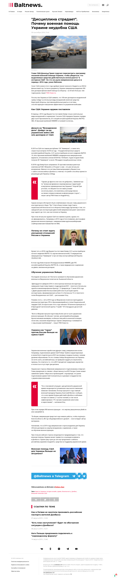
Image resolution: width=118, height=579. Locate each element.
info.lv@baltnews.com (48, 572)
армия (59, 492)
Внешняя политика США (39, 493)
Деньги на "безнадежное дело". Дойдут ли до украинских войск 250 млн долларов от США (44, 131)
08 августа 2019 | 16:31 (39, 529)
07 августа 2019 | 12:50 (39, 518)
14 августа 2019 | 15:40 (39, 539)
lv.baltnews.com (58, 565)
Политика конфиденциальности (20, 561)
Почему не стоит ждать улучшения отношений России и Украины (43, 233)
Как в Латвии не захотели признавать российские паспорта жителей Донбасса (56, 513)
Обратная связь (15, 571)
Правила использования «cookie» (20, 565)
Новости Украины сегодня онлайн (46, 492)
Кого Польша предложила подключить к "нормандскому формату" (51, 534)
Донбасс (74, 492)
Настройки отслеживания (18, 568)
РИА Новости (51, 93)
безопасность (66, 492)
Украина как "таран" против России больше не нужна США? (44, 332)
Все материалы (93, 5)
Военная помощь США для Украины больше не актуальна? (43, 451)
